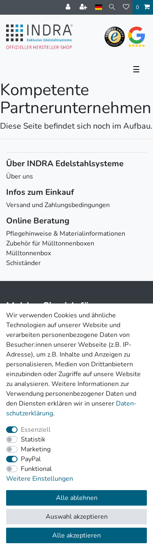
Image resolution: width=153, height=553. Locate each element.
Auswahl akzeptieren (77, 516)
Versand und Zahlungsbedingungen (58, 205)
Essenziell (36, 429)
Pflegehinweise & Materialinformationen (65, 233)
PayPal (31, 459)
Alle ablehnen (77, 497)
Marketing (36, 449)
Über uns (19, 176)
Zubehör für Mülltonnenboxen (50, 243)
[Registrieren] (84, 7)
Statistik (33, 439)
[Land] (98, 7)
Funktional (36, 468)
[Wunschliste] (126, 7)
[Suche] (112, 7)
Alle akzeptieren (76, 535)
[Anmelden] (68, 7)
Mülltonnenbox (28, 253)
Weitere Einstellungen (39, 478)
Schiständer (23, 263)
